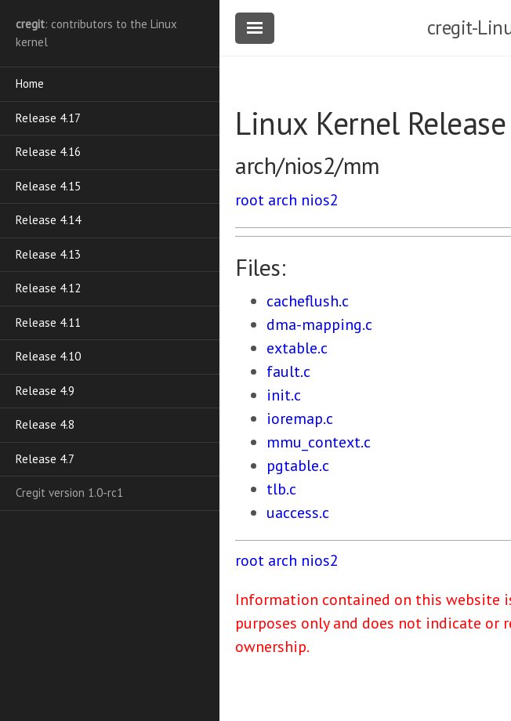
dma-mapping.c (319, 324)
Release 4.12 (48, 288)
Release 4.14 (48, 219)
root (249, 200)
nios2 (320, 200)
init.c (283, 395)
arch (282, 200)
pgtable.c (297, 465)
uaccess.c (297, 512)
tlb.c (281, 489)
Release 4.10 (48, 356)
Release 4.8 (45, 424)
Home (30, 83)
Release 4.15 (48, 186)
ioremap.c (299, 418)
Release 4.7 (45, 458)
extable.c (297, 348)
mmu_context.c (318, 442)
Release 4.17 (48, 118)
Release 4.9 (45, 390)
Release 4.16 (48, 151)
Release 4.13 (48, 254)
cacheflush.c (307, 301)
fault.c (288, 371)
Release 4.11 (48, 322)
